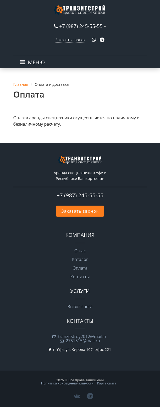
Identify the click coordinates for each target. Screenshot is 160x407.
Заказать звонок (71, 39)
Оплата (80, 268)
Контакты (80, 277)
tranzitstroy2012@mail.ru (83, 336)
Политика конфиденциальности (67, 383)
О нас (80, 251)
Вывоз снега (80, 306)
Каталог (80, 259)
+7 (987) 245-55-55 (80, 26)
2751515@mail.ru (83, 341)
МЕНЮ (36, 62)
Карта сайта (106, 383)
